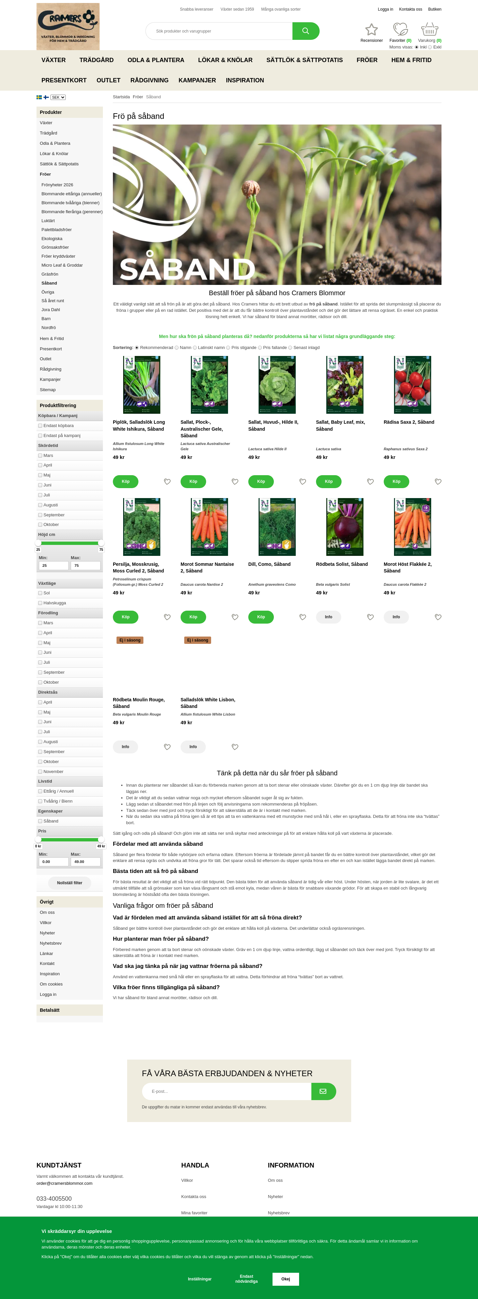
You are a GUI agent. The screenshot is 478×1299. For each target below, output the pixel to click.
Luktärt (48, 220)
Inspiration (245, 80)
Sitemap (48, 389)
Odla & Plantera (157, 60)
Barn (45, 318)
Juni (47, 484)
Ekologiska (72, 238)
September (54, 514)
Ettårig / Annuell (58, 791)
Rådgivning (149, 80)
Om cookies (51, 984)
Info (328, 617)
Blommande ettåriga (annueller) (71, 193)
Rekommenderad (156, 347)
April (47, 465)
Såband (49, 283)
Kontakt (47, 963)
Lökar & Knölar (227, 60)
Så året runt (52, 300)
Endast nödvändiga (246, 1279)
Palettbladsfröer (56, 229)
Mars (48, 455)
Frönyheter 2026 (57, 184)
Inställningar (199, 1279)
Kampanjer (197, 80)
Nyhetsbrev (51, 943)
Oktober (51, 524)
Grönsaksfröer (72, 247)
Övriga (47, 292)
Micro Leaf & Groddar (62, 265)
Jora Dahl (50, 309)
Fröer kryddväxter (58, 256)
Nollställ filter (69, 883)
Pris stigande (243, 347)
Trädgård (99, 60)
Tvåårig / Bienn (57, 801)
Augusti (50, 504)
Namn (186, 347)
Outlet (108, 80)
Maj (46, 475)
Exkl (437, 46)
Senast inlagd (306, 347)
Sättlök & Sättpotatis (307, 60)
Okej (285, 1279)
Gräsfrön (72, 274)
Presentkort (64, 80)
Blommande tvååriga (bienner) (70, 202)
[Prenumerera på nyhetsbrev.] (323, 1091)
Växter (55, 60)
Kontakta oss (410, 9)
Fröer (369, 60)
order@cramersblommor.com (65, 1183)
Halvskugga (54, 602)
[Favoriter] (371, 33)
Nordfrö (48, 327)
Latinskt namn (211, 347)
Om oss (47, 912)
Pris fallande (275, 347)
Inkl (423, 46)
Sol (46, 592)
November (53, 771)
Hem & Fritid (413, 60)
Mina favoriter (194, 1212)
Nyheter (47, 932)
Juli (46, 494)
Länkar (46, 953)
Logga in (385, 9)
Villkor (45, 922)
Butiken (434, 9)
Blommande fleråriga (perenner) (72, 211)
